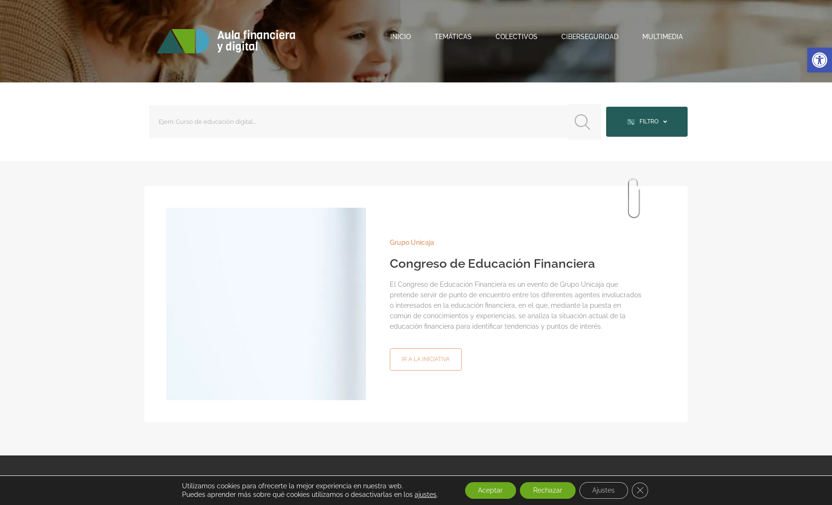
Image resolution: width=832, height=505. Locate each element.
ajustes (422, 494)
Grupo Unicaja (412, 240)
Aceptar (488, 490)
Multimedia (662, 36)
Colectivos (517, 36)
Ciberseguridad (590, 36)
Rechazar (547, 490)
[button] (819, 60)
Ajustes (605, 490)
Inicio (400, 36)
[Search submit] (581, 121)
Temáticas (453, 36)
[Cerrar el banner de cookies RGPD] (643, 490)
